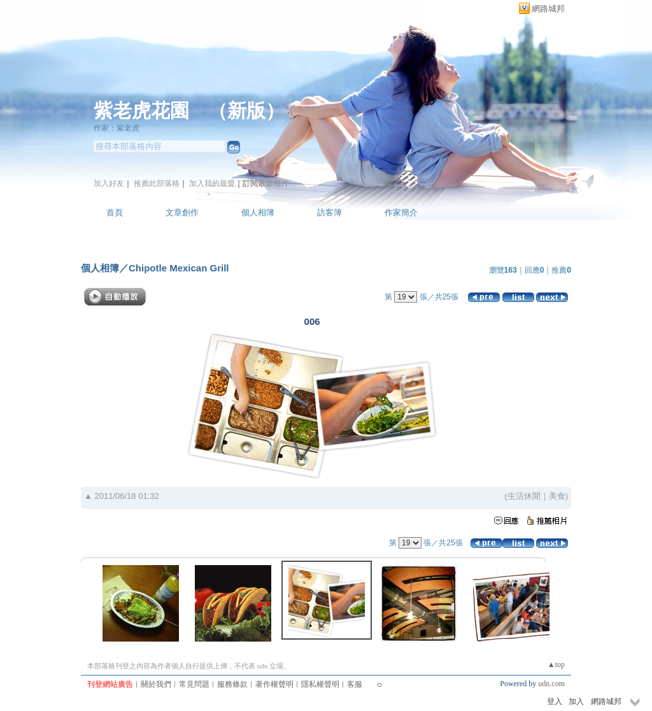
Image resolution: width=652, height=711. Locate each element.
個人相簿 (257, 212)
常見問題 (194, 684)
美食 (557, 496)
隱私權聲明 (320, 684)
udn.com (551, 683)
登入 (554, 701)
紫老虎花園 (141, 110)
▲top (556, 664)
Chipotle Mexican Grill (179, 267)
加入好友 (109, 183)
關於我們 (156, 684)
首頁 (114, 212)
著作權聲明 (274, 684)
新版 (246, 110)
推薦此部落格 (157, 183)
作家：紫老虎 (116, 128)
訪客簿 (329, 212)
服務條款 (232, 684)
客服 (354, 684)
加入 (576, 701)
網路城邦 (548, 8)
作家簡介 (401, 212)
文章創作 (182, 212)
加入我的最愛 (212, 183)
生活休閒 (524, 496)
